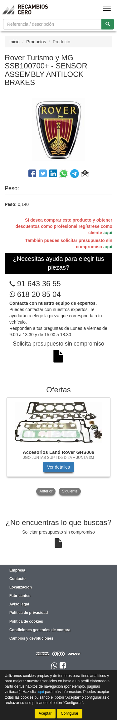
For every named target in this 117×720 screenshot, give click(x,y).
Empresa (17, 570)
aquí (107, 232)
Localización (20, 587)
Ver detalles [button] (58, 467)
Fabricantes (19, 596)
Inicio (14, 41)
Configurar (69, 713)
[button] (85, 174)
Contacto (17, 579)
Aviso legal (19, 604)
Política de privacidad (28, 612)
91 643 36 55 (39, 283)
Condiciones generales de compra (39, 630)
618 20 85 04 (35, 294)
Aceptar (45, 713)
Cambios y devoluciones (31, 638)
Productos (36, 41)
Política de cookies (26, 621)
